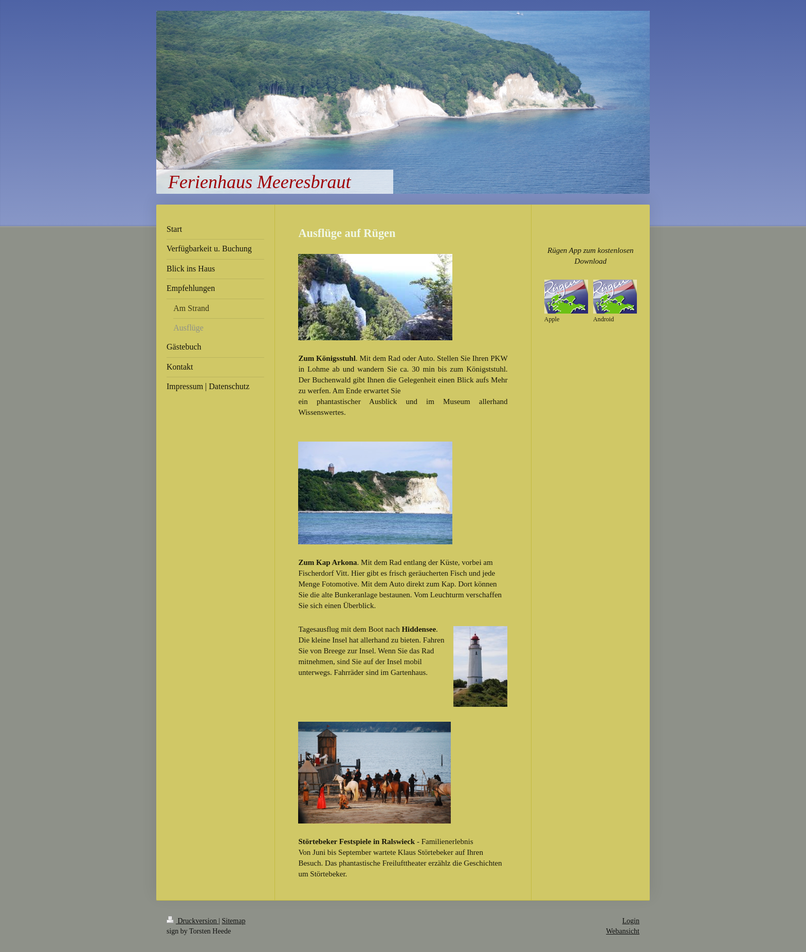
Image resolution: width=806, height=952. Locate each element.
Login (630, 921)
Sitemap (234, 921)
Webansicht (622, 931)
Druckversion (192, 921)
